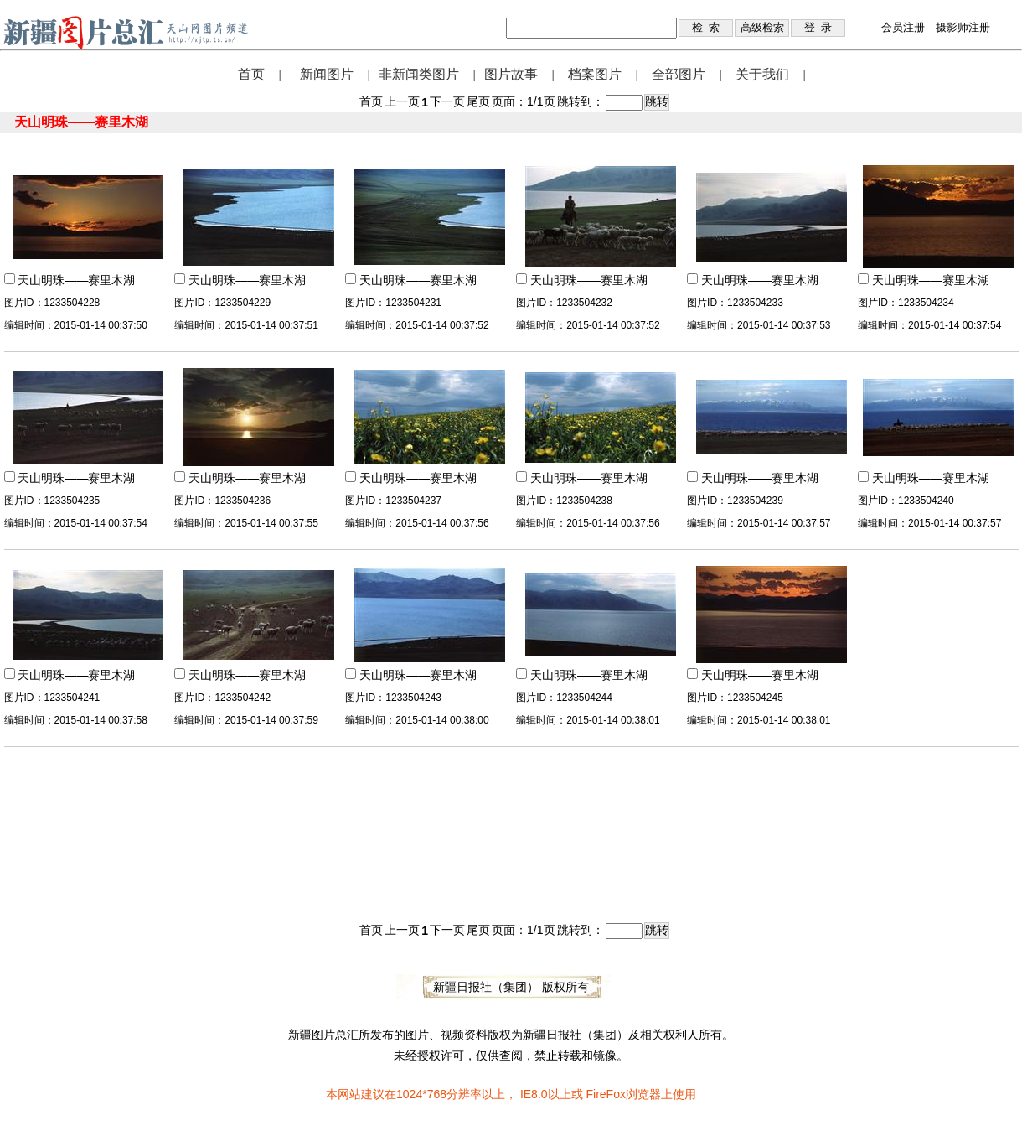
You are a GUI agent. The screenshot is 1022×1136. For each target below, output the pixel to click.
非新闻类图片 (419, 74)
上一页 (402, 101)
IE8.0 (534, 1094)
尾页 (478, 101)
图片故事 (511, 74)
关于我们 (762, 74)
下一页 (447, 101)
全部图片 (678, 74)
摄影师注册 (963, 27)
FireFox (605, 1094)
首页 (251, 74)
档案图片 (595, 74)
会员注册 (903, 27)
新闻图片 (327, 74)
